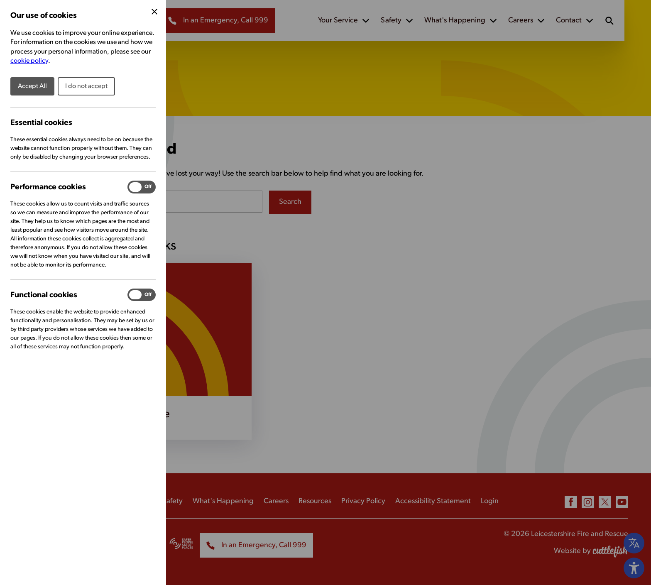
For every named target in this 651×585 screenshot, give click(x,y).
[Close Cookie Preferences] (154, 12)
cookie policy (29, 61)
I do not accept (86, 86)
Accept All (32, 86)
